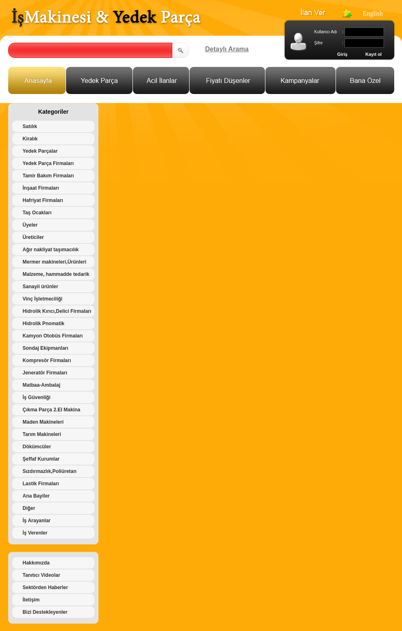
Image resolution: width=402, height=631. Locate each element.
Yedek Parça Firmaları (48, 163)
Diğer (29, 508)
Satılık (30, 126)
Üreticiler (33, 237)
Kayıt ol (373, 54)
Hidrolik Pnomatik (43, 323)
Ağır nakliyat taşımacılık (51, 249)
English (373, 13)
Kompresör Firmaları (47, 360)
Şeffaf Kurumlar (41, 459)
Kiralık (30, 139)
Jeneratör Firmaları (45, 373)
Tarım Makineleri (42, 434)
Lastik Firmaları (41, 483)
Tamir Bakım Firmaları (48, 176)
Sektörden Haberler (45, 587)
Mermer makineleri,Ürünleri (54, 262)
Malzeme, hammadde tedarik (56, 274)
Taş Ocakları (37, 213)
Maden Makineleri (43, 422)
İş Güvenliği (36, 397)
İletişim (31, 600)
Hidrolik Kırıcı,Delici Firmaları (57, 311)
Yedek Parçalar (40, 151)
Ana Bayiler (36, 496)
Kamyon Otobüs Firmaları (53, 336)
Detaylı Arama (227, 49)
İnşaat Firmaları (41, 188)
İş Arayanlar (36, 520)
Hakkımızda (36, 563)
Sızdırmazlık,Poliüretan (49, 471)
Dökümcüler (37, 447)
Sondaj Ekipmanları (45, 348)
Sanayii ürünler (40, 286)
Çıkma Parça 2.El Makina (51, 410)
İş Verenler (35, 533)
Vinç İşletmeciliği (42, 299)
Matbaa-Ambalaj (41, 385)
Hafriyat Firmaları (43, 200)
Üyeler (30, 225)
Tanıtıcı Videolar (41, 575)
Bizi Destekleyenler (45, 612)
